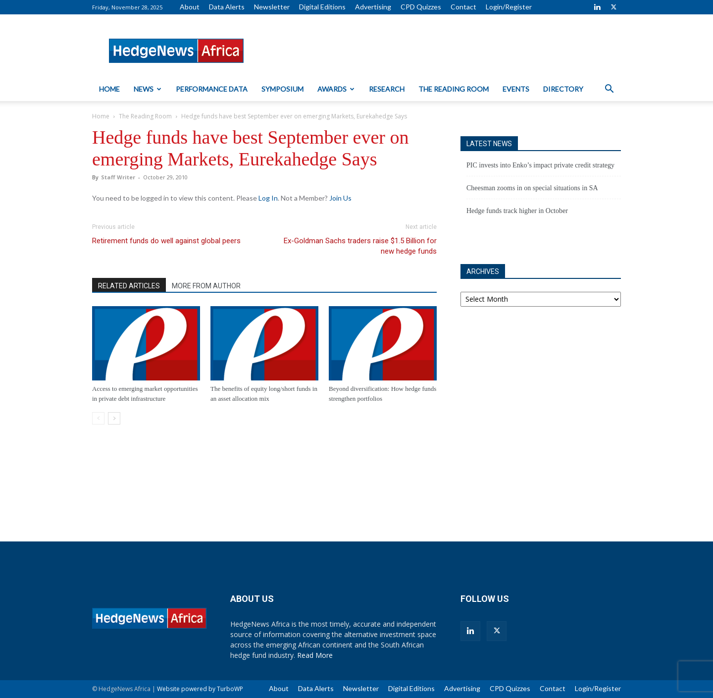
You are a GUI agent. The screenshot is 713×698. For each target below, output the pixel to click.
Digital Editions (322, 6)
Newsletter (272, 6)
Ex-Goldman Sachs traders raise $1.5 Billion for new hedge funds (360, 246)
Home (109, 89)
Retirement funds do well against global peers (166, 240)
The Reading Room (453, 89)
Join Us (340, 198)
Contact (463, 6)
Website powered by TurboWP (200, 689)
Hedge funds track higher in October (517, 211)
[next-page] (114, 418)
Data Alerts (227, 6)
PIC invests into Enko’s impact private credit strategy (540, 165)
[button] (609, 90)
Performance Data (212, 89)
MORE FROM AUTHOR (206, 286)
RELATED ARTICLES (129, 286)
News (147, 89)
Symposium (282, 89)
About (190, 6)
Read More (315, 655)
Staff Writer (118, 177)
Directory (563, 89)
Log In (268, 198)
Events (516, 89)
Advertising (373, 6)
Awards (336, 89)
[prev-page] (98, 418)
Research (387, 89)
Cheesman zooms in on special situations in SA (532, 188)
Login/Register (509, 6)
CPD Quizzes (421, 6)
